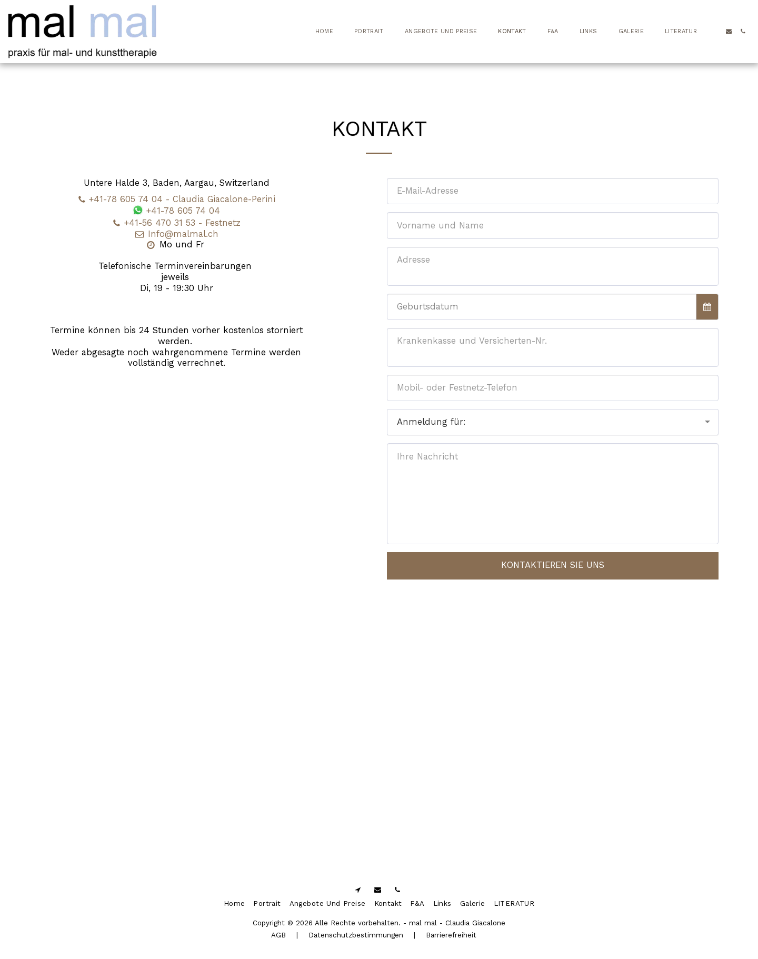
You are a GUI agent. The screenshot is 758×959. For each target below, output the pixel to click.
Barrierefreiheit (451, 935)
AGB (278, 935)
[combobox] (553, 422)
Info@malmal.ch (176, 234)
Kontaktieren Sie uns (552, 565)
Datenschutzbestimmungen (355, 935)
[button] (714, 31)
